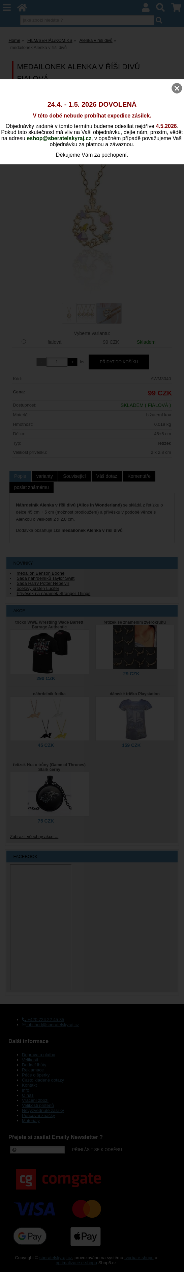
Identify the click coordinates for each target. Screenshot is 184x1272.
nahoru (173, 1261)
